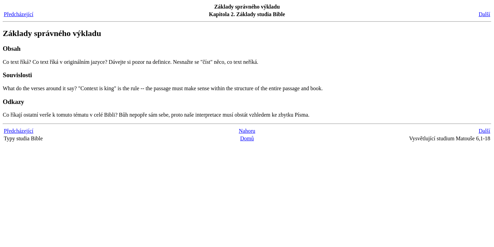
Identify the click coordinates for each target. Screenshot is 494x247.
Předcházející (18, 14)
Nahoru (247, 131)
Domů (247, 138)
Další (484, 14)
